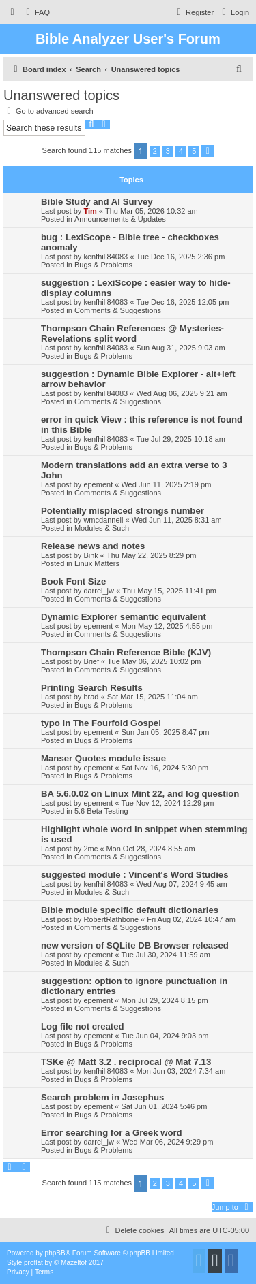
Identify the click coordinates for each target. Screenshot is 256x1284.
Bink (90, 555)
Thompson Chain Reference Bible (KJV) (126, 652)
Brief (91, 661)
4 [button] (181, 151)
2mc (90, 848)
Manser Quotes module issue (103, 758)
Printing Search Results (92, 687)
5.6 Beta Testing (101, 811)
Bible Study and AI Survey (97, 202)
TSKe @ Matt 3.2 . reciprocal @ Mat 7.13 (126, 1062)
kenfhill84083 (105, 256)
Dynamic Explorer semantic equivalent (123, 617)
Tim (89, 211)
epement (98, 484)
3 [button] (168, 151)
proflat (33, 1262)
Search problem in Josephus (102, 1097)
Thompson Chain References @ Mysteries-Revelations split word (132, 333)
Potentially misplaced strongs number (122, 511)
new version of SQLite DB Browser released (135, 945)
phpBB (55, 1253)
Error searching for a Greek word (111, 1132)
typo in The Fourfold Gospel (101, 723)
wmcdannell (103, 520)
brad (90, 697)
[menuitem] (36, 12)
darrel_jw (98, 591)
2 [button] (155, 151)
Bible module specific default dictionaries (129, 910)
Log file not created (82, 1026)
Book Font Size (73, 581)
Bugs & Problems (103, 265)
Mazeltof (74, 1262)
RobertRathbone (111, 919)
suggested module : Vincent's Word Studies (135, 875)
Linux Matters (96, 563)
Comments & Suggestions (117, 310)
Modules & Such (101, 528)
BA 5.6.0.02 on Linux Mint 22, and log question (140, 794)
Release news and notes (93, 546)
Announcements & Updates (120, 219)
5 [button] (194, 151)
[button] (207, 151)
